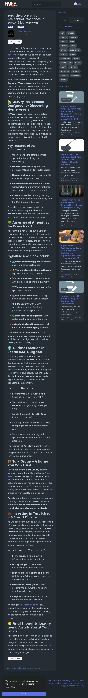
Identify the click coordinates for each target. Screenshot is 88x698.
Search (76, 20)
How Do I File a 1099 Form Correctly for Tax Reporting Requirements (70, 300)
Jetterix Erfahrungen (69, 178)
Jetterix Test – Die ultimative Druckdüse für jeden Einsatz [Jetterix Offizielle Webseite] (71, 159)
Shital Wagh (66, 133)
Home (72, 54)
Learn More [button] (10, 687)
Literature (65, 58)
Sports (76, 71)
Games (63, 50)
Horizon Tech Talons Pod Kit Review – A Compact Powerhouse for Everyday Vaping (71, 204)
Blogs (10, 27)
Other (20, 27)
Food (73, 46)
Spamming (68, 683)
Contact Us (79, 683)
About (74, 680)
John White (66, 274)
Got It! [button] (23, 694)
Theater (64, 75)
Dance (73, 37)
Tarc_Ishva (15, 658)
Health (64, 54)
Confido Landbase (23, 31)
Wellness (75, 75)
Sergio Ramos (67, 317)
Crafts (64, 37)
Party (63, 67)
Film (72, 41)
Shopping (65, 71)
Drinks (64, 41)
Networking (66, 63)
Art (62, 33)
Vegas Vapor (67, 224)
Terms (81, 680)
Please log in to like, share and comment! (23, 668)
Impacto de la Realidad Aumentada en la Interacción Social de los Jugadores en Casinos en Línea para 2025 (71, 251)
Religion (73, 67)
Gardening (74, 50)
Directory (80, 686)
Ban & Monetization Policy (59, 680)
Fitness (64, 46)
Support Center (68, 686)
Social (63, 80)
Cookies (58, 683)
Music (76, 58)
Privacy (50, 683)
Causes (71, 33)
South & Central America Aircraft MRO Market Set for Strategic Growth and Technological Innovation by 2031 (71, 112)
